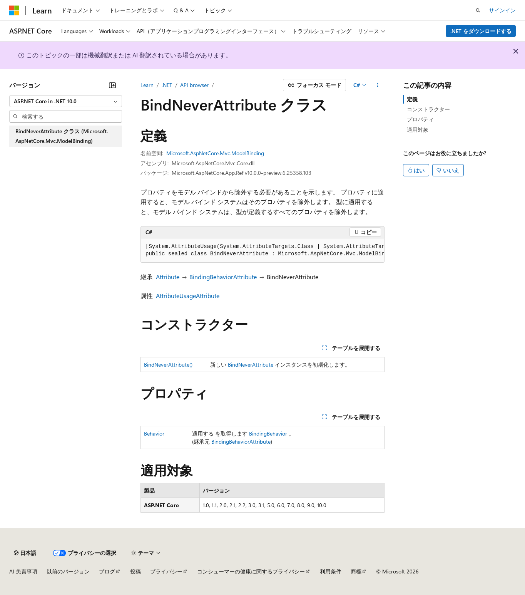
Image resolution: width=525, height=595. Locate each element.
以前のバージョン (68, 571)
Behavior (154, 433)
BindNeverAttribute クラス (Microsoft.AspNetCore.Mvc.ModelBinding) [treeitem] (61, 136)
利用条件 (330, 571)
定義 (412, 99)
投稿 (135, 571)
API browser (194, 85)
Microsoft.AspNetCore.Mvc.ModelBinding (215, 153)
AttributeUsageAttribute (187, 296)
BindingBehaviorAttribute (223, 277)
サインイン (502, 10)
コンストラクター (428, 109)
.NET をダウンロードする (481, 31)
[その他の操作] (378, 85)
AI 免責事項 (23, 571)
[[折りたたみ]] (112, 85)
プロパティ (420, 119)
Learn (147, 85)
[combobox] (65, 101)
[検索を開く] (478, 10)
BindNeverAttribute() (168, 364)
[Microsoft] (14, 10)
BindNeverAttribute (250, 364)
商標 (356, 571)
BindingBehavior (268, 433)
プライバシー (166, 571)
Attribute (167, 277)
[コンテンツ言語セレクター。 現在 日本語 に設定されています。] (25, 553)
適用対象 (417, 129)
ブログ (107, 571)
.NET (167, 85)
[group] (262, 250)
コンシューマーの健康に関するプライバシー (251, 571)
